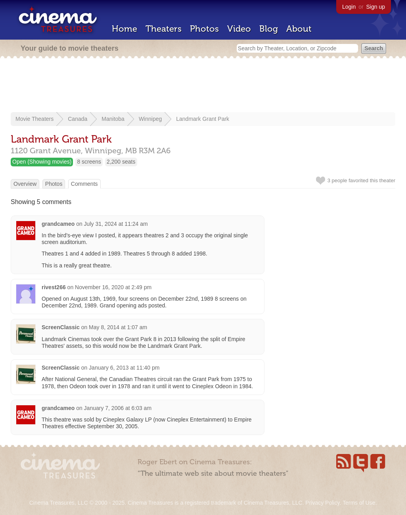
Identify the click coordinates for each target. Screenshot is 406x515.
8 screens (89, 161)
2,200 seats (121, 161)
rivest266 (54, 287)
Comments (84, 184)
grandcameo (58, 224)
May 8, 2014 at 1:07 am (118, 327)
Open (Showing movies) (41, 161)
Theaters (164, 28)
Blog (268, 28)
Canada (77, 119)
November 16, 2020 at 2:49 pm (113, 287)
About (299, 28)
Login (349, 7)
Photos (204, 28)
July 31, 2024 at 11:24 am (116, 224)
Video (239, 28)
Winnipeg (150, 119)
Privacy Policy (322, 503)
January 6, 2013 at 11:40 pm (124, 367)
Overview (24, 184)
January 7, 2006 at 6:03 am (117, 408)
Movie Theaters (34, 119)
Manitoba (113, 119)
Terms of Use (359, 503)
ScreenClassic (61, 327)
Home (124, 28)
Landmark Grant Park (202, 119)
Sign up (375, 7)
